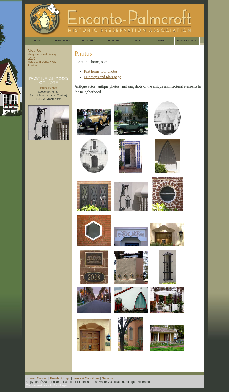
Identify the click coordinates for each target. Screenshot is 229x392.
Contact (162, 40)
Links (137, 40)
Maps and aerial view (42, 61)
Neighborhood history (42, 54)
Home (37, 40)
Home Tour (62, 40)
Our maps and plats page (102, 77)
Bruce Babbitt (48, 88)
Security (107, 378)
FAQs (31, 58)
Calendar (112, 40)
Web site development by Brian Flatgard (47, 385)
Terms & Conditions (86, 378)
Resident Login (187, 40)
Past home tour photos (101, 71)
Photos (32, 65)
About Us (87, 40)
